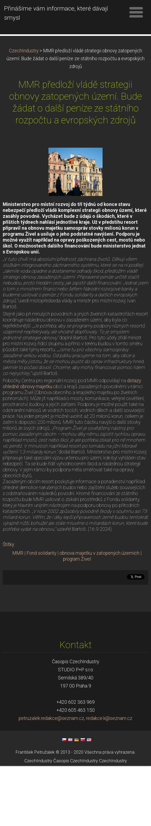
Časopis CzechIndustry (75, 821)
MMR (17, 613)
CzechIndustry (23, 111)
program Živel (77, 619)
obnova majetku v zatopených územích (99, 613)
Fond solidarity (41, 613)
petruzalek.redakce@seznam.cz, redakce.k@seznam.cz (75, 778)
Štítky (8, 604)
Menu (136, 12)
